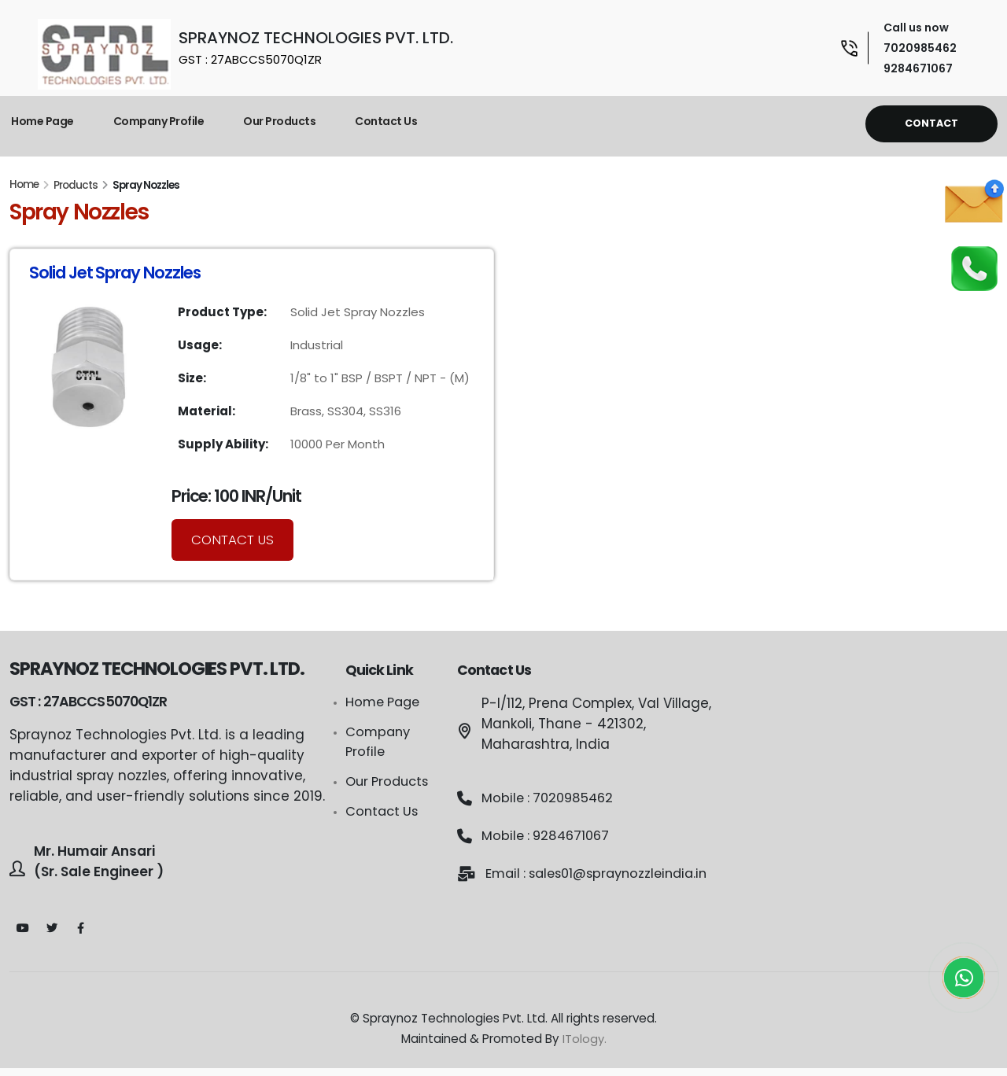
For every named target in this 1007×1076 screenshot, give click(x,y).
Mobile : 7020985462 (550, 798)
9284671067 (918, 68)
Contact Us (386, 121)
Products (75, 185)
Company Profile (159, 121)
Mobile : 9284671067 (548, 836)
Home (24, 184)
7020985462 (920, 48)
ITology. (584, 1046)
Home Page (42, 121)
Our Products (279, 121)
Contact (931, 123)
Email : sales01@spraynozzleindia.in (579, 883)
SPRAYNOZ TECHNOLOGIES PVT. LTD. (316, 47)
